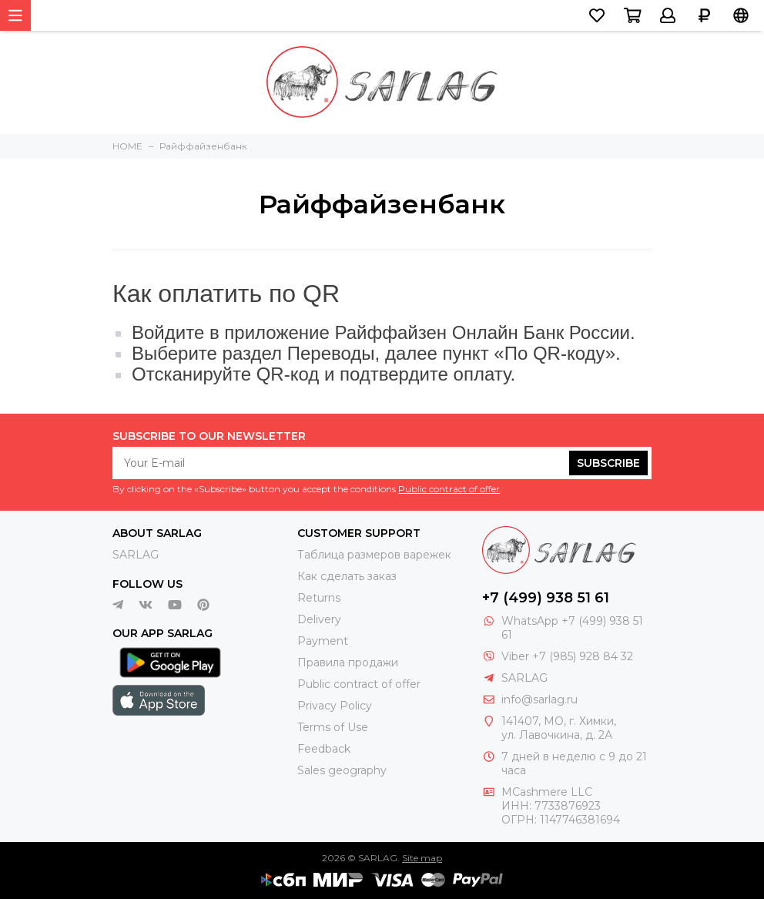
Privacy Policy (334, 706)
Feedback (323, 749)
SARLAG (135, 555)
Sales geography (342, 770)
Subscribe (608, 463)
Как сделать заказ (347, 576)
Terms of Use (332, 727)
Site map (422, 858)
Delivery (319, 619)
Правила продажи (347, 662)
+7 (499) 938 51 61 (545, 597)
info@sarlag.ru (539, 699)
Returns (318, 598)
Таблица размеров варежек (374, 555)
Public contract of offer (449, 489)
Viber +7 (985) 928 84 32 (567, 656)
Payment (322, 641)
